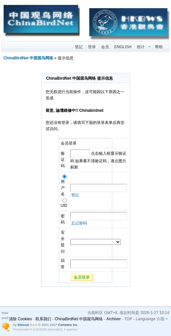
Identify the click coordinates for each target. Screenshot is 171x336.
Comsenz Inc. (68, 324)
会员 (105, 47)
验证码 (63, 159)
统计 (141, 47)
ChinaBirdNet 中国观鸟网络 (28, 58)
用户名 (64, 185)
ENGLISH (123, 47)
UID (64, 203)
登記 (79, 47)
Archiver (113, 319)
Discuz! (23, 324)
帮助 (159, 47)
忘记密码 (79, 223)
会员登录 (82, 277)
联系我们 (43, 319)
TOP (128, 319)
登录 (92, 47)
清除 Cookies (20, 319)
